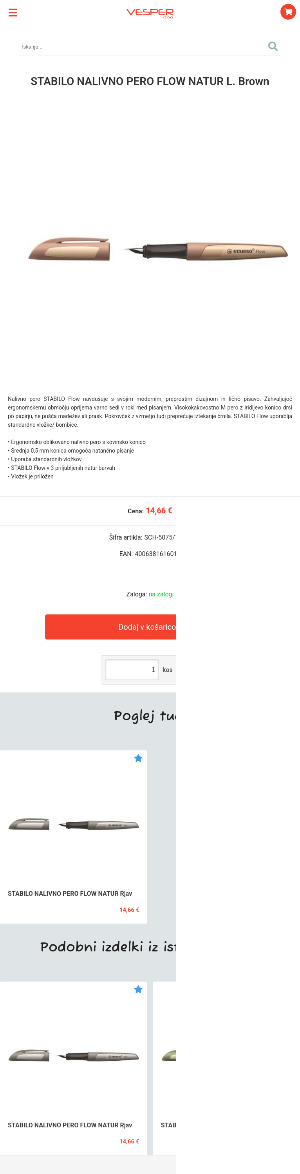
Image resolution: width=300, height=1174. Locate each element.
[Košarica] (288, 12)
